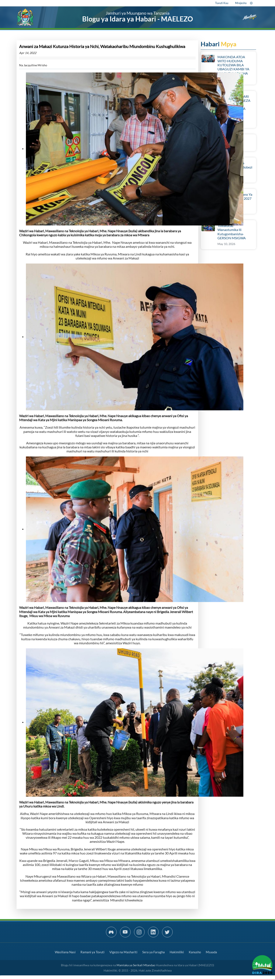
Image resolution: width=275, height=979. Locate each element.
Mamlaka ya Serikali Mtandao (136, 965)
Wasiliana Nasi (65, 952)
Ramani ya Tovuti (92, 952)
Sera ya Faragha (153, 952)
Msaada (211, 952)
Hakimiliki (177, 952)
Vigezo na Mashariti (123, 952)
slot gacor (0, 975)
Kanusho (195, 952)
